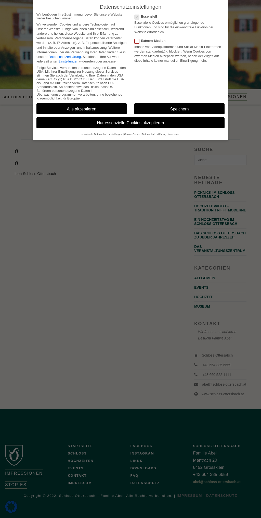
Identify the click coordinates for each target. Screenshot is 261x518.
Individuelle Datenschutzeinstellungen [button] (101, 130)
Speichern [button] (179, 105)
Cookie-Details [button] (132, 130)
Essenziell (147, 12)
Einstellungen (68, 57)
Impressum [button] (174, 130)
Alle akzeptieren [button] (81, 105)
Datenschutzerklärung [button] (154, 130)
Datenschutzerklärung (65, 53)
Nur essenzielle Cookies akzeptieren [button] (130, 119)
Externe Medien (151, 37)
